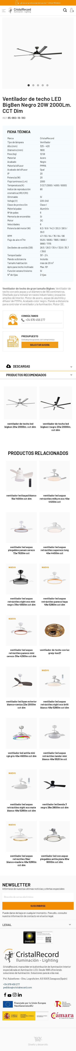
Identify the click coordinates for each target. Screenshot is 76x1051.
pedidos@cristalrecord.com (17, 987)
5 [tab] (47, 85)
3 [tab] (38, 85)
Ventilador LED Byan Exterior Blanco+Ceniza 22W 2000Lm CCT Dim (21, 704)
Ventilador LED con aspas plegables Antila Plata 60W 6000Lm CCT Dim (54, 859)
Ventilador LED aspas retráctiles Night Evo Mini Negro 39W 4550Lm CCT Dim (21, 601)
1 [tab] (28, 85)
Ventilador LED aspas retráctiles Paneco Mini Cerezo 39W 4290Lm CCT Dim (21, 653)
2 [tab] (33, 85)
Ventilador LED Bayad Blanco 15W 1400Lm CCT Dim (21, 497)
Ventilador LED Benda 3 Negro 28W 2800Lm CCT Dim (54, 806)
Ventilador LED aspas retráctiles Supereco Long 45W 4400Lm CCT (55, 550)
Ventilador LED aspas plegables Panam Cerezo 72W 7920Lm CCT (21, 550)
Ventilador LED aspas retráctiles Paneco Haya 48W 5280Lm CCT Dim (54, 601)
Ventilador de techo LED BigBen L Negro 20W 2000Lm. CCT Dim (56, 426)
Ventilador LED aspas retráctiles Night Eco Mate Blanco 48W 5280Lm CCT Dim (21, 807)
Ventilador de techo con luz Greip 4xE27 (54, 651)
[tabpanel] (38, 53)
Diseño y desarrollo (38, 1041)
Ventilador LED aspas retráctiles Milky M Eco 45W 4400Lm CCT (54, 498)
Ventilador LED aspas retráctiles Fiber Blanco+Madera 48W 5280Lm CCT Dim (21, 860)
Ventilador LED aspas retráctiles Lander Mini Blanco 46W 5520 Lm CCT (54, 756)
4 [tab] (42, 85)
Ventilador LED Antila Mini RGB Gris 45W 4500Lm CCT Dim (21, 754)
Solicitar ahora (40, 344)
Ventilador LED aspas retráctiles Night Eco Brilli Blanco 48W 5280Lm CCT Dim (54, 704)
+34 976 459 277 (33, 319)
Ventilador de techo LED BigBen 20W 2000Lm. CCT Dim (20, 425)
